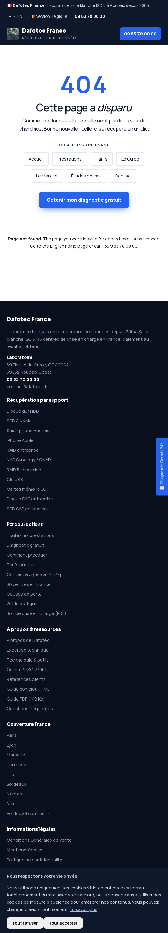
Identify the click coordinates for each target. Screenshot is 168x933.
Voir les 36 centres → (28, 813)
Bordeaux (17, 784)
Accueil (36, 159)
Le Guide (130, 159)
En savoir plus (83, 909)
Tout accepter (63, 923)
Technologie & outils (28, 660)
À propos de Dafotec (28, 640)
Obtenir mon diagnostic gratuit (84, 200)
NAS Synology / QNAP (29, 460)
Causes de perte (24, 594)
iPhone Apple (20, 440)
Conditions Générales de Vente (39, 840)
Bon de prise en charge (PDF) (36, 613)
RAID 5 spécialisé (24, 469)
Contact (123, 176)
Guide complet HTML (28, 689)
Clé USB (15, 479)
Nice (11, 803)
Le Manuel (46, 176)
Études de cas (86, 176)
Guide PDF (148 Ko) (26, 699)
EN (19, 16)
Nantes (14, 794)
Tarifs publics (20, 564)
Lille (10, 774)
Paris (12, 735)
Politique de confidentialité (34, 860)
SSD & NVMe (19, 421)
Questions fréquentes (30, 708)
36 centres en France (29, 584)
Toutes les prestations (30, 535)
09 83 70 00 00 (140, 34)
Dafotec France (29, 319)
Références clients (26, 679)
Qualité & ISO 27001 (27, 669)
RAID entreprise (23, 450)
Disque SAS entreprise (30, 499)
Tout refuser (25, 923)
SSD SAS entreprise (27, 509)
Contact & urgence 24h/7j (34, 574)
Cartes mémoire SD (27, 489)
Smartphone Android (28, 430)
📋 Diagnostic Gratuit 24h (162, 466)
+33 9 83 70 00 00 (119, 246)
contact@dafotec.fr (27, 386)
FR (9, 16)
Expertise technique (28, 650)
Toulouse (16, 764)
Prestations (70, 159)
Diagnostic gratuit (25, 545)
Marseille (16, 755)
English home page (69, 246)
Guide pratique (22, 603)
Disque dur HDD (23, 411)
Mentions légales (24, 850)
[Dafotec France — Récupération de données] (42, 33)
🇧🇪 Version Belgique (48, 16)
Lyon (11, 745)
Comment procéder (27, 555)
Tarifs (101, 159)
